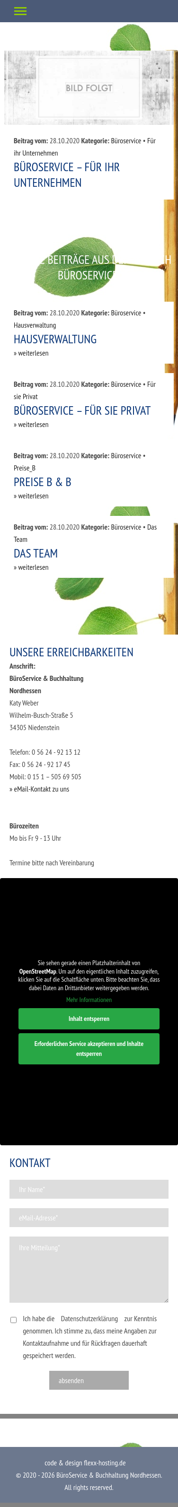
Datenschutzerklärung (89, 1318)
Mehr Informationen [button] (89, 1000)
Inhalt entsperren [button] (89, 1018)
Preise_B (25, 467)
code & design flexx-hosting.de (84, 1462)
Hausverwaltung (35, 325)
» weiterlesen (31, 352)
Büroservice (126, 140)
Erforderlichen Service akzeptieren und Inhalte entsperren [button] (89, 1048)
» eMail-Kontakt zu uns (39, 788)
